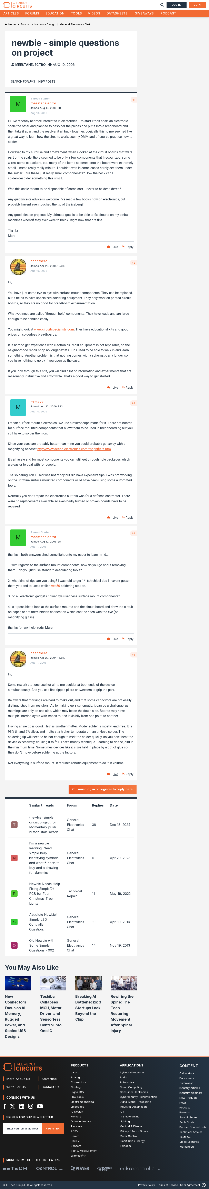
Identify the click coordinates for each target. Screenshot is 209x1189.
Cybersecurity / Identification (138, 1096)
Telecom (125, 1145)
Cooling (76, 1087)
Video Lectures (189, 1141)
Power (75, 1136)
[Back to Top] (203, 1185)
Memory (76, 1116)
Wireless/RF (78, 1155)
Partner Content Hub (192, 1127)
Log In (176, 4)
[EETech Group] (15, 1168)
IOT (122, 1111)
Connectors (78, 1082)
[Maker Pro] (104, 1168)
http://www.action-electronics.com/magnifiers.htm (74, 449)
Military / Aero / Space (134, 1131)
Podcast (168, 13)
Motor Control (128, 1136)
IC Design (77, 1111)
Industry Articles (189, 1088)
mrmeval (37, 402)
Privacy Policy (146, 1185)
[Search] (162, 5)
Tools (76, 13)
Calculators (186, 1073)
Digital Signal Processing (135, 1101)
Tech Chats (186, 1122)
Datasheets (117, 13)
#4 (133, 533)
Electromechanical (82, 1101)
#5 (133, 654)
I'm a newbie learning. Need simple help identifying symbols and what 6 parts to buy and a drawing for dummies (44, 858)
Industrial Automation (133, 1106)
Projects (184, 1112)
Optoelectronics (81, 1121)
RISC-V (75, 1141)
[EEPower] (80, 1168)
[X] (12, 1106)
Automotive (127, 1082)
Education (55, 13)
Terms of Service (167, 1185)
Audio (123, 1077)
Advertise (49, 1079)
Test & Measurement (84, 1150)
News (183, 1102)
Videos (94, 13)
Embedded (77, 1106)
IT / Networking (129, 1116)
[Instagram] (30, 1106)
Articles (11, 13)
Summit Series (188, 1117)
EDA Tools (77, 1096)
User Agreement (190, 1185)
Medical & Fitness (131, 1126)
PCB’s (74, 1131)
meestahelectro (30, 65)
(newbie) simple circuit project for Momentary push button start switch (43, 824)
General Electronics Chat (75, 825)
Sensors (76, 1145)
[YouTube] (40, 1106)
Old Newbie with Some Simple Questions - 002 (41, 945)
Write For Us (16, 1087)
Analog (75, 1077)
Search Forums (23, 81)
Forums (32, 13)
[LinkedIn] (21, 1106)
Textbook (185, 1136)
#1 (133, 99)
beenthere (38, 261)
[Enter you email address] (22, 1128)
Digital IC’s (77, 1092)
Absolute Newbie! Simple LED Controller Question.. (43, 922)
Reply (129, 247)
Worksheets (187, 1146)
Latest (75, 1072)
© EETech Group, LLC (16, 1185)
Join (197, 4)
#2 (133, 262)
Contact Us (50, 1087)
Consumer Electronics (134, 1092)
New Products (188, 1097)
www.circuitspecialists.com (54, 329)
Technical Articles (190, 1132)
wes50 (55, 586)
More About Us (18, 1079)
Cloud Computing (131, 1087)
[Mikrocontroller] (140, 1168)
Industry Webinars (190, 1092)
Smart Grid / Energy (132, 1141)
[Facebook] (4, 1106)
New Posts (47, 81)
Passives (76, 1126)
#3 (133, 403)
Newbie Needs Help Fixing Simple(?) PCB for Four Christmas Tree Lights (44, 893)
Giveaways (144, 13)
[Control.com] (49, 1168)
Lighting (125, 1121)
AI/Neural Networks (132, 1072)
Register (53, 1128)
